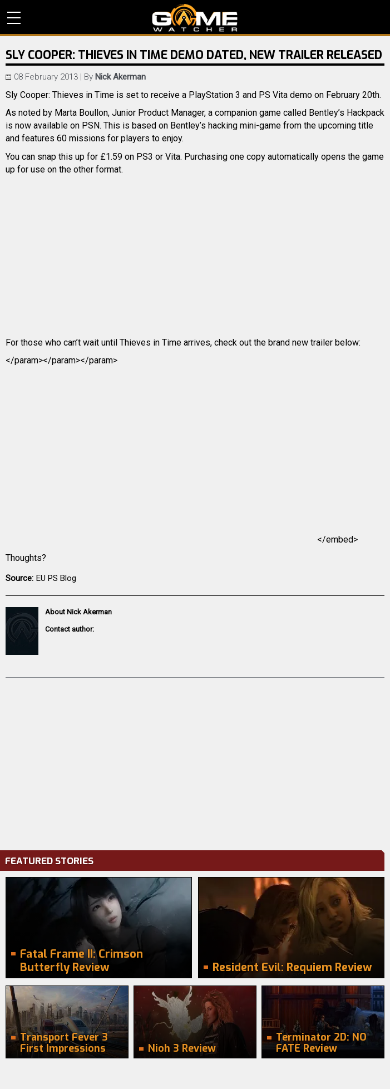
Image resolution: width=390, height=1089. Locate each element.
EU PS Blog (56, 578)
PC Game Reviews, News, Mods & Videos (195, 18)
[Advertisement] (195, 761)
